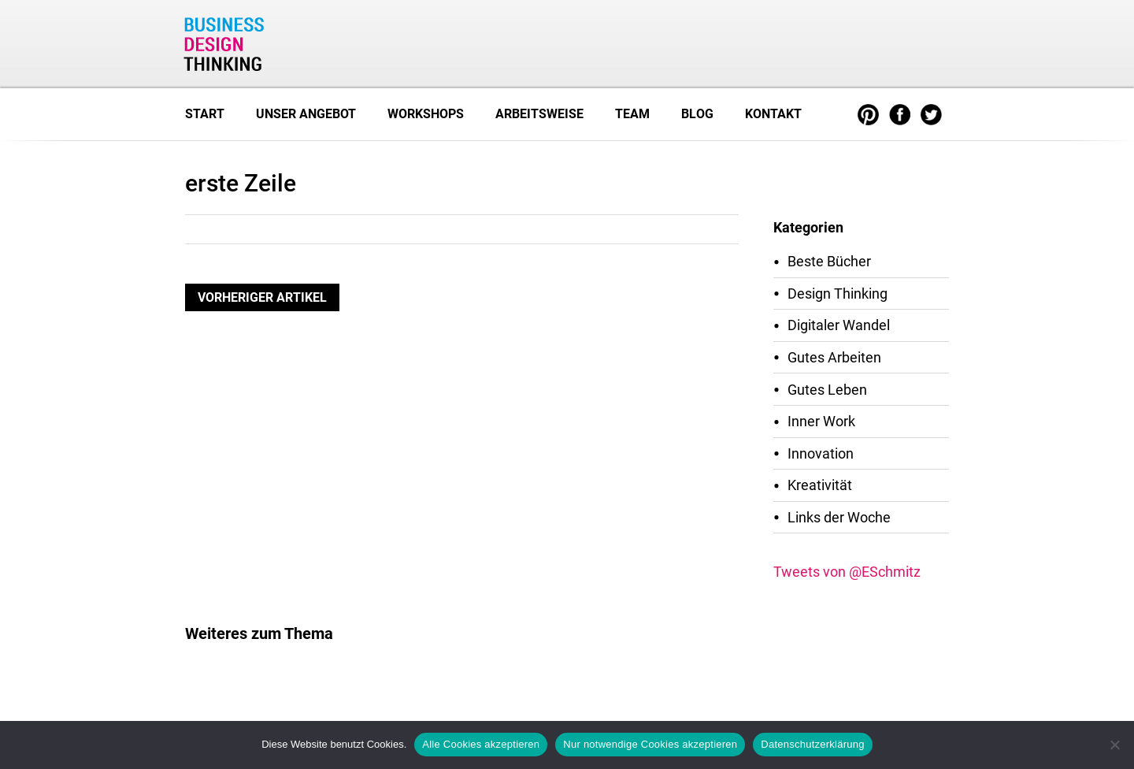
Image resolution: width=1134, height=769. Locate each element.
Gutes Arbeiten (834, 357)
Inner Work (821, 421)
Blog (697, 113)
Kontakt (773, 113)
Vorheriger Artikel (262, 297)
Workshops (425, 113)
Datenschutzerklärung (812, 744)
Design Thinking (838, 293)
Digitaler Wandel (839, 325)
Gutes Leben (827, 389)
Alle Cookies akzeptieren (480, 744)
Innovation (821, 453)
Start (204, 113)
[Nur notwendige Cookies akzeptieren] (1114, 744)
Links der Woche (839, 517)
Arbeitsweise (539, 113)
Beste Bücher (829, 261)
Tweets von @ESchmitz (847, 571)
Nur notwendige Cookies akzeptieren (650, 744)
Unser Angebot (306, 113)
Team (632, 113)
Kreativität (820, 485)
